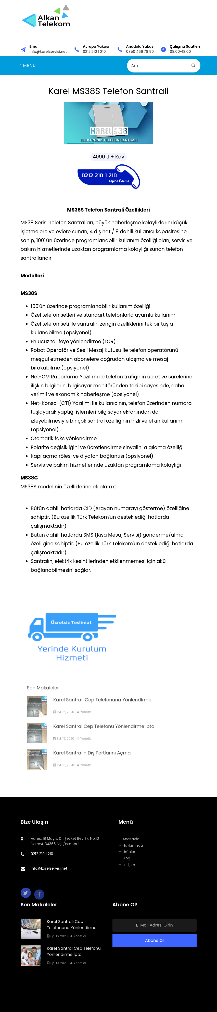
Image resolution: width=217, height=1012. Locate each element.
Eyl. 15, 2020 (63, 718)
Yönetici (84, 718)
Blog (124, 858)
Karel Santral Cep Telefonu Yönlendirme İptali (105, 732)
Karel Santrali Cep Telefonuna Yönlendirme (71, 925)
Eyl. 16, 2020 (57, 936)
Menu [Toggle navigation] (28, 65)
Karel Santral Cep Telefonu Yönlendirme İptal (74, 951)
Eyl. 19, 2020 (57, 963)
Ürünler (127, 851)
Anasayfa (129, 839)
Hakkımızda (131, 845)
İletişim (127, 864)
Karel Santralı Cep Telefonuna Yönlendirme (102, 706)
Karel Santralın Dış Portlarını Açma (92, 759)
